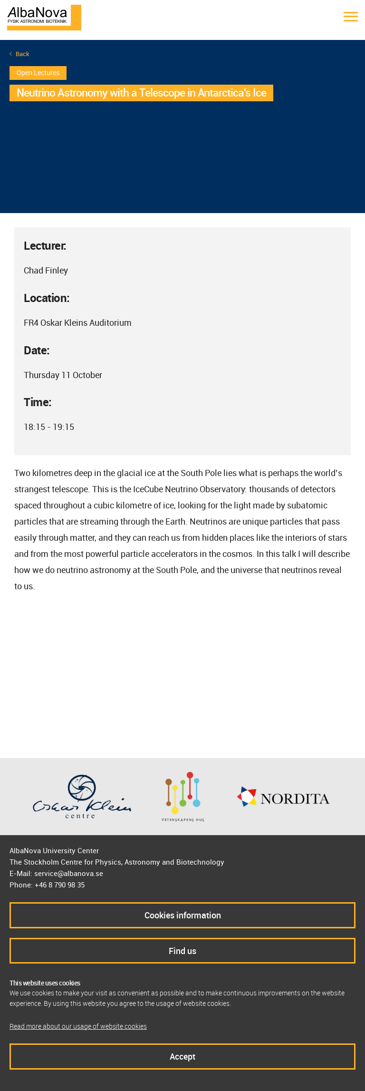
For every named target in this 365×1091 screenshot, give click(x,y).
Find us (182, 950)
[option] (182, 126)
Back (22, 54)
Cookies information (182, 915)
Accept (182, 1056)
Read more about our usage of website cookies (78, 1026)
